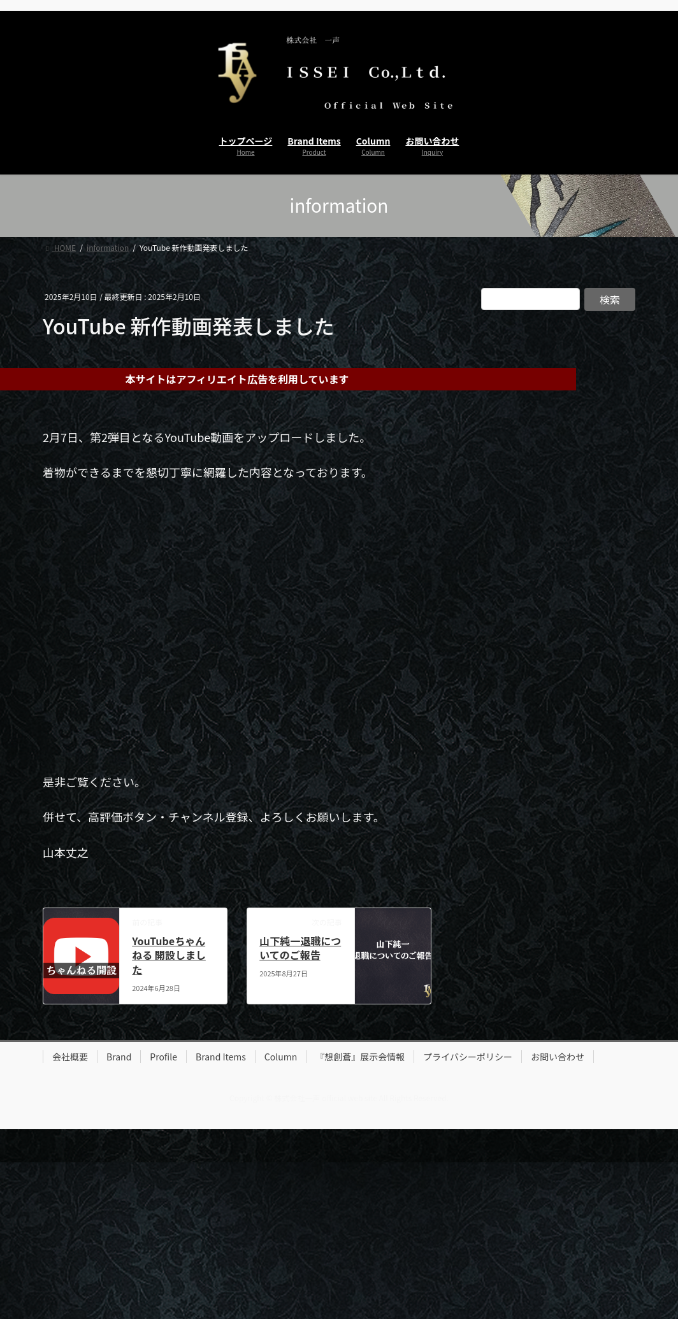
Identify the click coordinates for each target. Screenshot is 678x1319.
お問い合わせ (557, 1056)
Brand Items (221, 1056)
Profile (163, 1056)
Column (280, 1056)
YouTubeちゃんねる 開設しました (169, 955)
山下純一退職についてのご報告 (300, 947)
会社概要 (70, 1056)
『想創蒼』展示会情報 (360, 1056)
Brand (118, 1056)
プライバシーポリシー (467, 1056)
